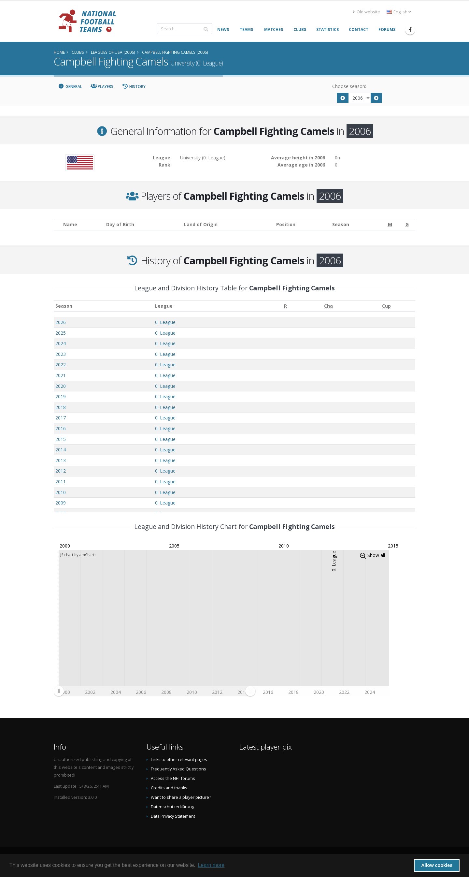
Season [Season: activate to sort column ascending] (63, 306)
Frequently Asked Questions (178, 769)
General (70, 86)
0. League (165, 322)
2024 (60, 343)
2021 (60, 375)
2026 (60, 322)
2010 (60, 492)
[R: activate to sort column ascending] (285, 305)
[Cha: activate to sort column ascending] (328, 305)
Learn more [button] (211, 865)
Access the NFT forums (173, 778)
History (134, 86)
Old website (366, 12)
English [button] (399, 12)
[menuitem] (154, 691)
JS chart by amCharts (78, 554)
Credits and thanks (169, 788)
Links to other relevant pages (179, 759)
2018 (60, 407)
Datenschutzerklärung (172, 807)
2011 (60, 481)
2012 (60, 471)
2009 (60, 503)
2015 (60, 439)
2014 (60, 449)
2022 (60, 364)
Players (102, 86)
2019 (60, 396)
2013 (60, 460)
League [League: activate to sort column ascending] (164, 306)
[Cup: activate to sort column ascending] (386, 305)
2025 (60, 333)
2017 (60, 418)
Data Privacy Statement (173, 816)
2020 (60, 386)
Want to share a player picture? (181, 797)
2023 (60, 354)
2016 (60, 428)
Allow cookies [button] (436, 865)
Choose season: (349, 86)
